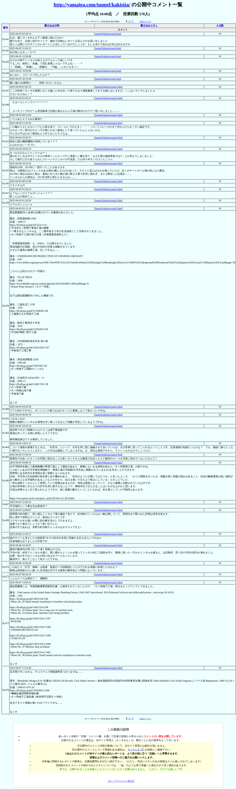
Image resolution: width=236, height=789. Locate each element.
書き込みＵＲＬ (149, 25)
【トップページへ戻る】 (121, 781)
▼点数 (220, 25)
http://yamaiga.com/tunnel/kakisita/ (92, 4)
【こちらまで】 (136, 749)
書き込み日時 (51, 25)
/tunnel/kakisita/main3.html (108, 189)
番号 (5, 27)
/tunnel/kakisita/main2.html (108, 86)
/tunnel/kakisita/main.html (108, 33)
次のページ (145, 21)
